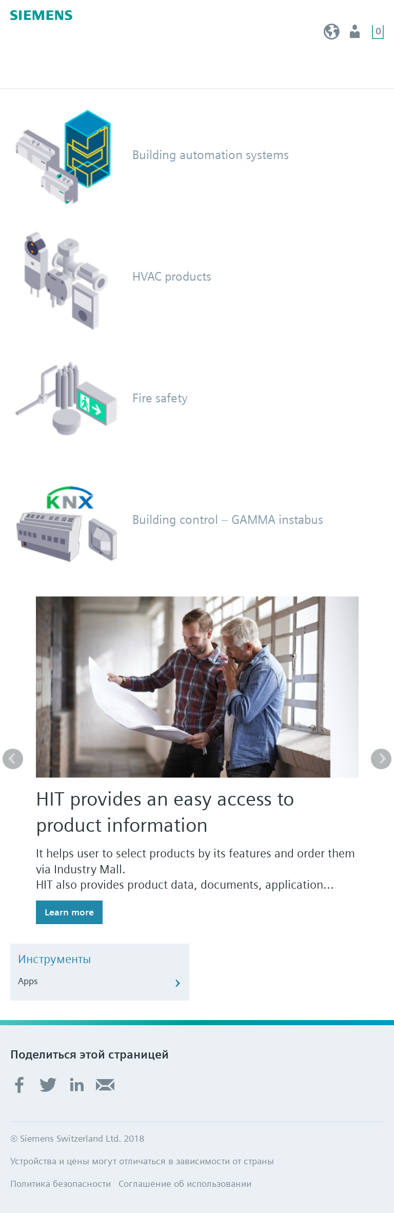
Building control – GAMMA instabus (227, 519)
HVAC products (171, 276)
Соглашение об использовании (185, 1183)
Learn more (69, 912)
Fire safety (160, 397)
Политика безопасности (60, 1183)
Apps (28, 980)
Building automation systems (210, 154)
